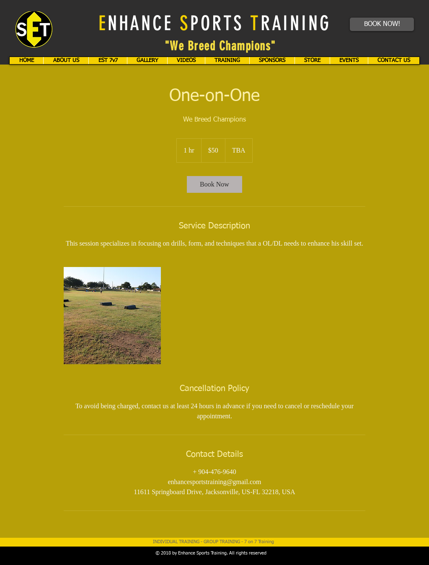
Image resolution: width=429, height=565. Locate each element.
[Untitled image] (112, 315)
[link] (214, 184)
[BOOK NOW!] (382, 24)
